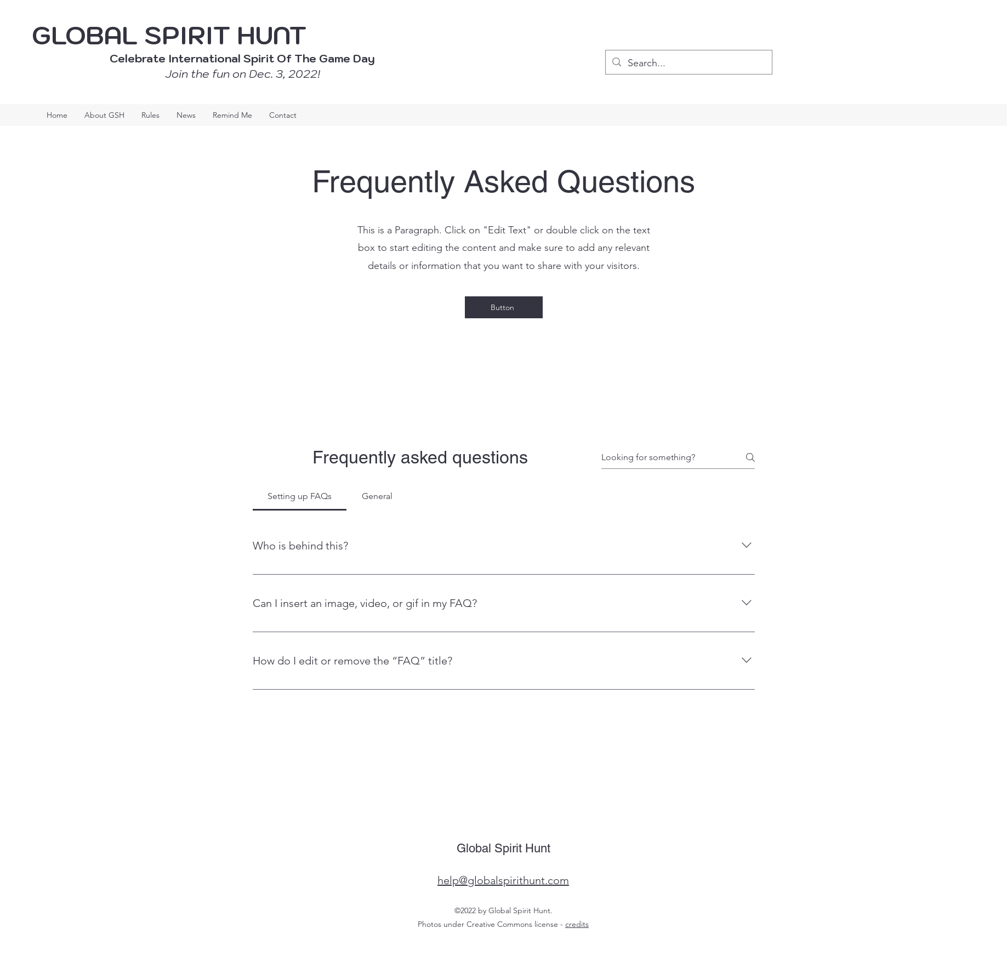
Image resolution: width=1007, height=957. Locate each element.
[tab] (300, 496)
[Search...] (688, 63)
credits (577, 924)
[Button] (504, 307)
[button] (232, 115)
